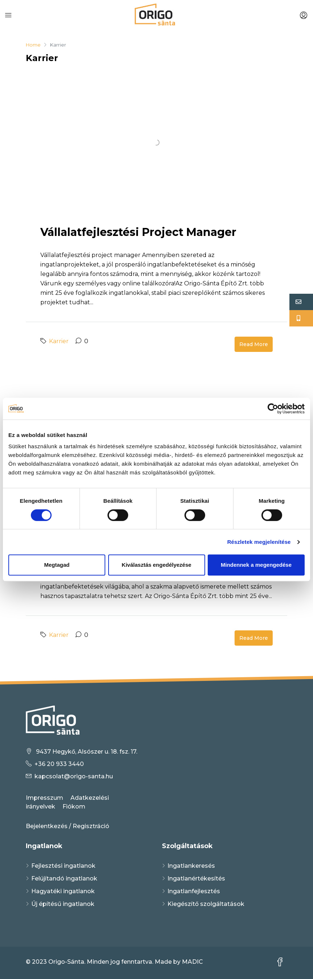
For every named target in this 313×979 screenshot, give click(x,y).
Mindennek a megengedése (256, 565)
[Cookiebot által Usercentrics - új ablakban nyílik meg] (273, 408)
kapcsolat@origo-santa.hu (73, 776)
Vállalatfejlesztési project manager (138, 232)
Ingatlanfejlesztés (193, 891)
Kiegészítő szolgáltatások (205, 903)
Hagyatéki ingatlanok (63, 891)
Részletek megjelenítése (259, 542)
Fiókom (73, 806)
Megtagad (56, 565)
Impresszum (44, 797)
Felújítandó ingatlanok (64, 878)
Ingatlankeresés (191, 865)
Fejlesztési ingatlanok (63, 865)
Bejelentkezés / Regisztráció (67, 826)
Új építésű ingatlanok (62, 903)
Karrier (59, 341)
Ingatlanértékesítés (196, 878)
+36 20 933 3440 (59, 764)
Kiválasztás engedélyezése (156, 565)
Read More (253, 344)
